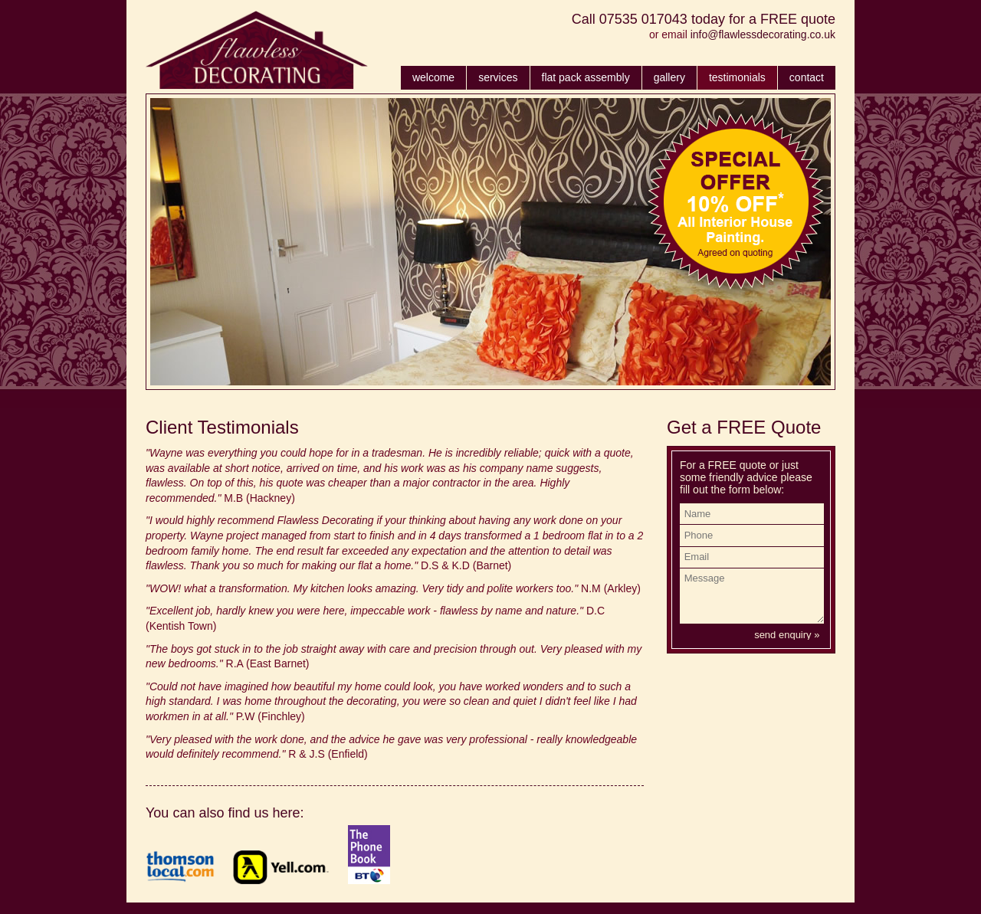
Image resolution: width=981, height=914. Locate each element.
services (497, 77)
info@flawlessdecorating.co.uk (763, 34)
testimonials (737, 77)
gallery (669, 77)
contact (806, 77)
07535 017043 (643, 19)
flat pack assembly (586, 77)
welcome (433, 77)
